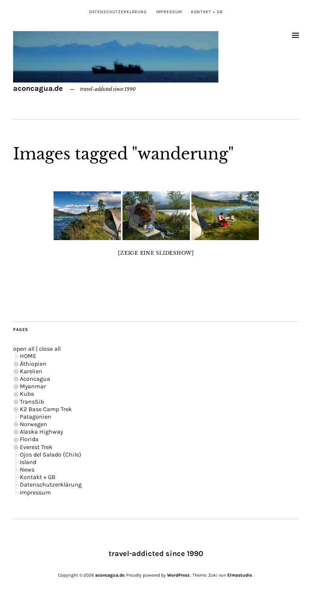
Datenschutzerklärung (118, 11)
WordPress (178, 575)
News (27, 469)
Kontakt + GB (207, 11)
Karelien (31, 371)
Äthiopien (33, 363)
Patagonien (35, 416)
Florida (29, 439)
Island (28, 462)
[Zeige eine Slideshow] (156, 253)
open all (23, 348)
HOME (28, 355)
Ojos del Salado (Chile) (50, 454)
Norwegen (33, 424)
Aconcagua (35, 378)
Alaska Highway (41, 431)
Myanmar (33, 386)
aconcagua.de (38, 88)
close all (50, 348)
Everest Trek (36, 447)
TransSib (32, 401)
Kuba (27, 393)
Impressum (169, 11)
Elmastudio (239, 575)
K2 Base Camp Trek (46, 409)
